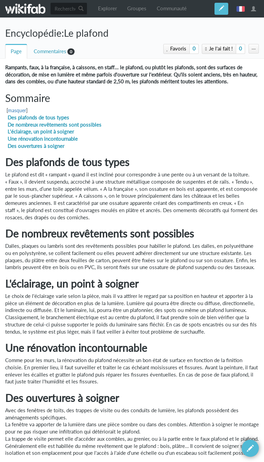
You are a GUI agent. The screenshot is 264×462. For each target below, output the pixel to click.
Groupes (136, 8)
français (240, 8)
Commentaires (50, 51)
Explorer (107, 8)
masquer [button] (17, 110)
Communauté (172, 8)
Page (16, 51)
